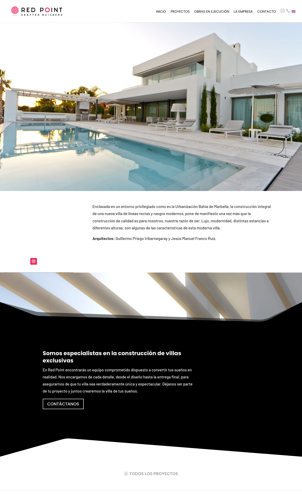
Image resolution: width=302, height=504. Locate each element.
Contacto (266, 12)
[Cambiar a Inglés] (293, 16)
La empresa (243, 12)
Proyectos (180, 12)
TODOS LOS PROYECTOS (153, 474)
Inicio (161, 12)
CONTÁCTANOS (63, 404)
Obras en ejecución (211, 12)
